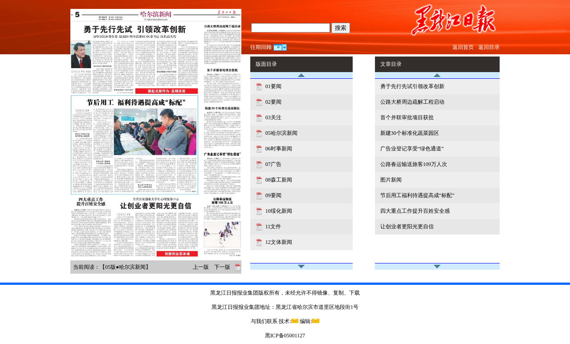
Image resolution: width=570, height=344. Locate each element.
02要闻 (272, 102)
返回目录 (489, 47)
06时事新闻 (278, 149)
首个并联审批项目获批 (407, 117)
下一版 (222, 267)
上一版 (201, 267)
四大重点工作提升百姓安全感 (415, 211)
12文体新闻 (278, 242)
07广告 (272, 164)
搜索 (340, 27)
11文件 (272, 226)
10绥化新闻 (278, 211)
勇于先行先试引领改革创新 (412, 86)
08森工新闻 (278, 180)
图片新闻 (391, 180)
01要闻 (272, 86)
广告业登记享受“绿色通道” (412, 149)
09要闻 (272, 195)
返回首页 (463, 47)
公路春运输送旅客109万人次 (413, 164)
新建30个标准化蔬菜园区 (409, 133)
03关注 (272, 117)
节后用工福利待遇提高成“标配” (417, 195)
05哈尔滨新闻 (280, 133)
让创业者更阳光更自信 (407, 226)
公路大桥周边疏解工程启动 (412, 102)
